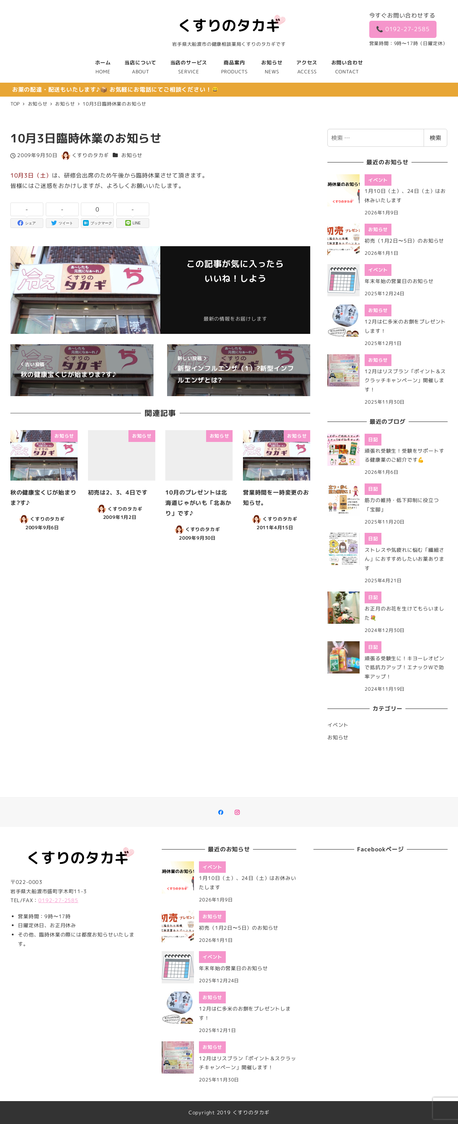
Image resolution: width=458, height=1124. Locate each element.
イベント (338, 725)
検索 (435, 138)
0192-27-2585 (58, 900)
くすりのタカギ (251, 1112)
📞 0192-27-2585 (403, 29)
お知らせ (131, 155)
